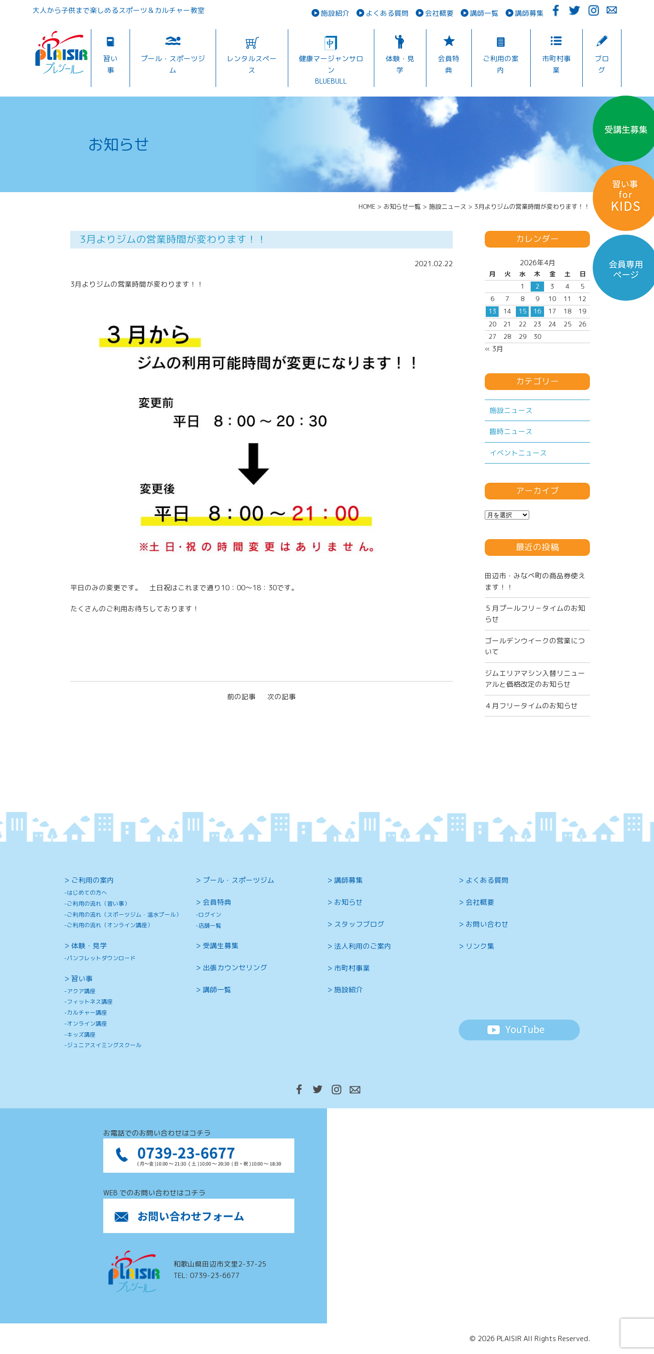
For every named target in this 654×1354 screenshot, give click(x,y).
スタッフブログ (359, 924)
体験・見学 (400, 64)
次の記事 (281, 697)
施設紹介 (335, 13)
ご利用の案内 (501, 64)
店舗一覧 (209, 925)
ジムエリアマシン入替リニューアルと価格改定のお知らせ (535, 678)
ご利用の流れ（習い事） (98, 903)
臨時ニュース (511, 431)
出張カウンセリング (235, 968)
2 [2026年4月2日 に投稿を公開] (537, 286)
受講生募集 (221, 946)
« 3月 (494, 349)
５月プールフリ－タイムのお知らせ (535, 613)
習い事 (110, 64)
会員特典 (448, 64)
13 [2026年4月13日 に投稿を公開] (492, 311)
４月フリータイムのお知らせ (531, 706)
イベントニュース (518, 453)
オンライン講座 (87, 1023)
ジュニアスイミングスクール (104, 1045)
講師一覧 (484, 13)
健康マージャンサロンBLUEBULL (331, 70)
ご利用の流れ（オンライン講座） (110, 925)
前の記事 (241, 697)
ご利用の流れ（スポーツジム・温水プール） (124, 914)
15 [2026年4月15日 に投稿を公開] (522, 311)
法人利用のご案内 (363, 946)
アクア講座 (81, 991)
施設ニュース (511, 410)
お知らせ (348, 902)
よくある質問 (387, 13)
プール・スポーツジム (173, 64)
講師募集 (529, 13)
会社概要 (439, 13)
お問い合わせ (487, 924)
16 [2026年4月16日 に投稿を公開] (537, 311)
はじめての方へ (87, 892)
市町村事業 (556, 64)
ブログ (602, 64)
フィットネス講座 (90, 1001)
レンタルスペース (252, 64)
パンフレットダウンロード (101, 958)
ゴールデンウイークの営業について (535, 646)
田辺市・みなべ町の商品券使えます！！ (535, 581)
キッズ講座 (81, 1034)
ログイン (209, 914)
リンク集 (480, 946)
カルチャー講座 (87, 1012)
